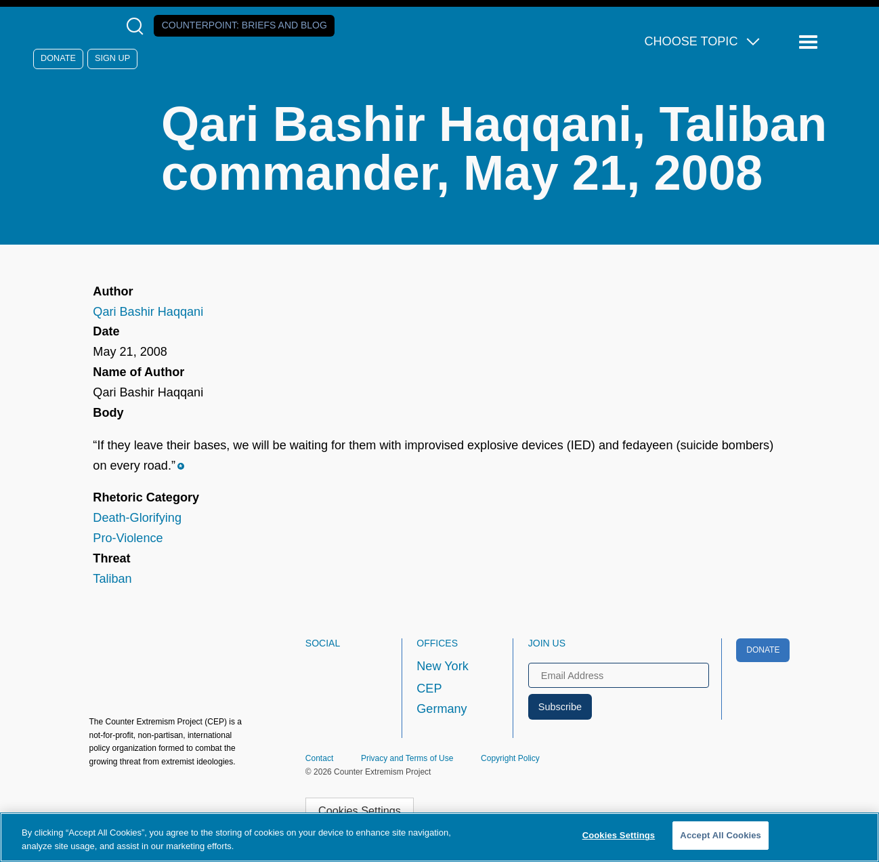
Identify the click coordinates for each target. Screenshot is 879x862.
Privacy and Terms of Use (407, 758)
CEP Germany (441, 699)
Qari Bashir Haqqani (148, 312)
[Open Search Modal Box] (137, 26)
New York (442, 666)
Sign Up (112, 58)
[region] (439, 837)
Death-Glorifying (137, 518)
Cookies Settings (359, 810)
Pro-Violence (128, 538)
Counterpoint (244, 25)
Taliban (112, 579)
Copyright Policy (510, 758)
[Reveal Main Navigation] (810, 42)
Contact (319, 758)
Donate (58, 58)
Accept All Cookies (720, 835)
